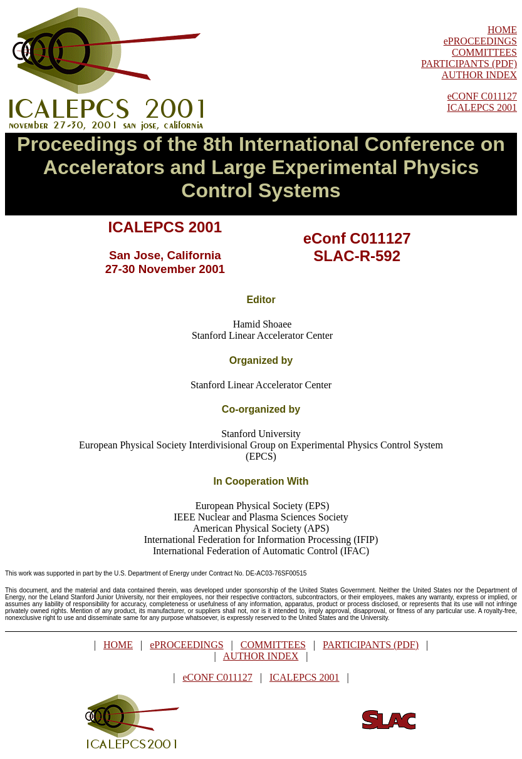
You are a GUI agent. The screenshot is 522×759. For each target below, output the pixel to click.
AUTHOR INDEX (479, 75)
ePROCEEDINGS (480, 41)
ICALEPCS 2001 (482, 107)
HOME (502, 29)
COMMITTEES (484, 52)
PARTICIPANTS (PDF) (469, 63)
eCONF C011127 (482, 96)
